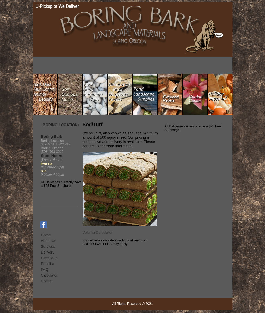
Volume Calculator (98, 232)
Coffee (46, 281)
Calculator (49, 275)
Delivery (47, 252)
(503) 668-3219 (52, 152)
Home (46, 235)
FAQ (44, 270)
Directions (49, 258)
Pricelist (47, 264)
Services (48, 246)
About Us (48, 241)
